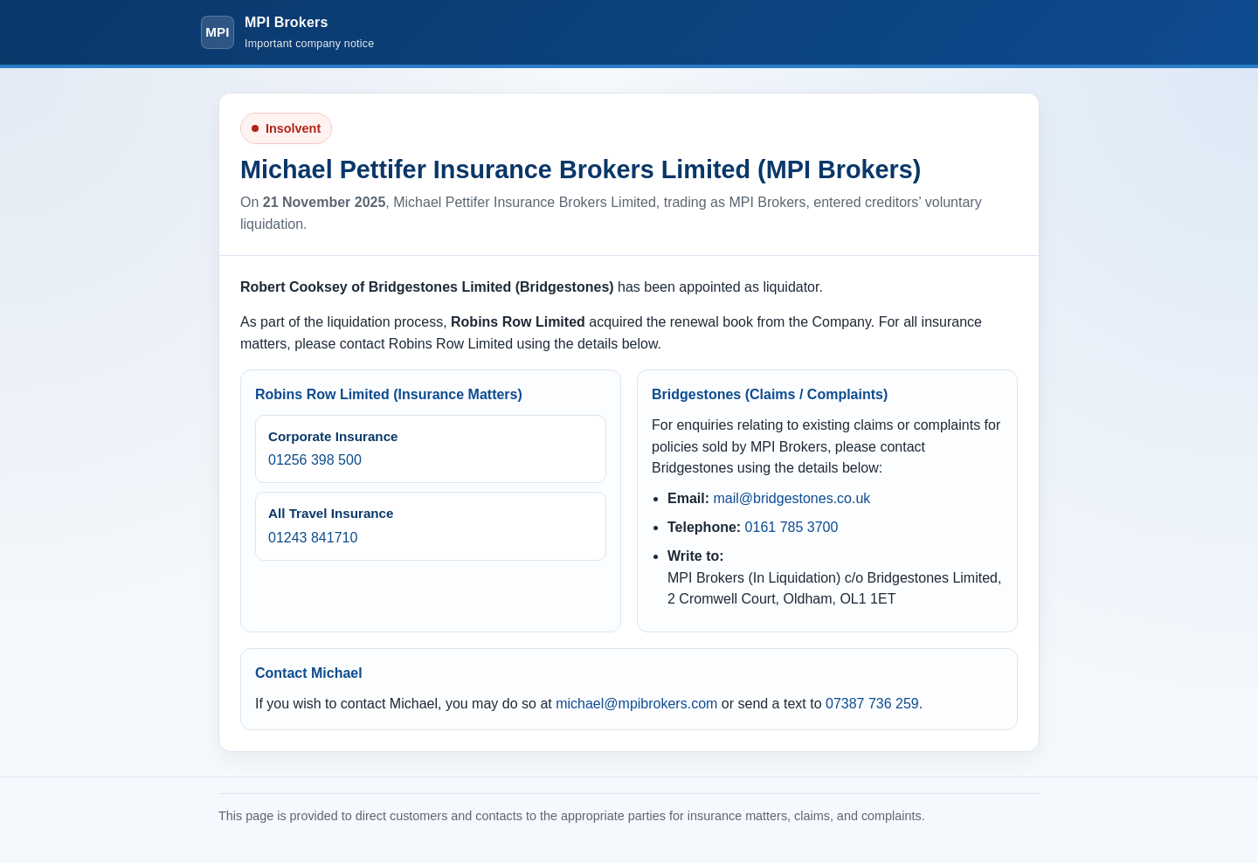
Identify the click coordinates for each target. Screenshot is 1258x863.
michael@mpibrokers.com (636, 703)
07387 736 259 (872, 703)
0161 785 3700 (792, 527)
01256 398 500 (315, 459)
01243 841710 (312, 537)
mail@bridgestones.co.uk (791, 498)
